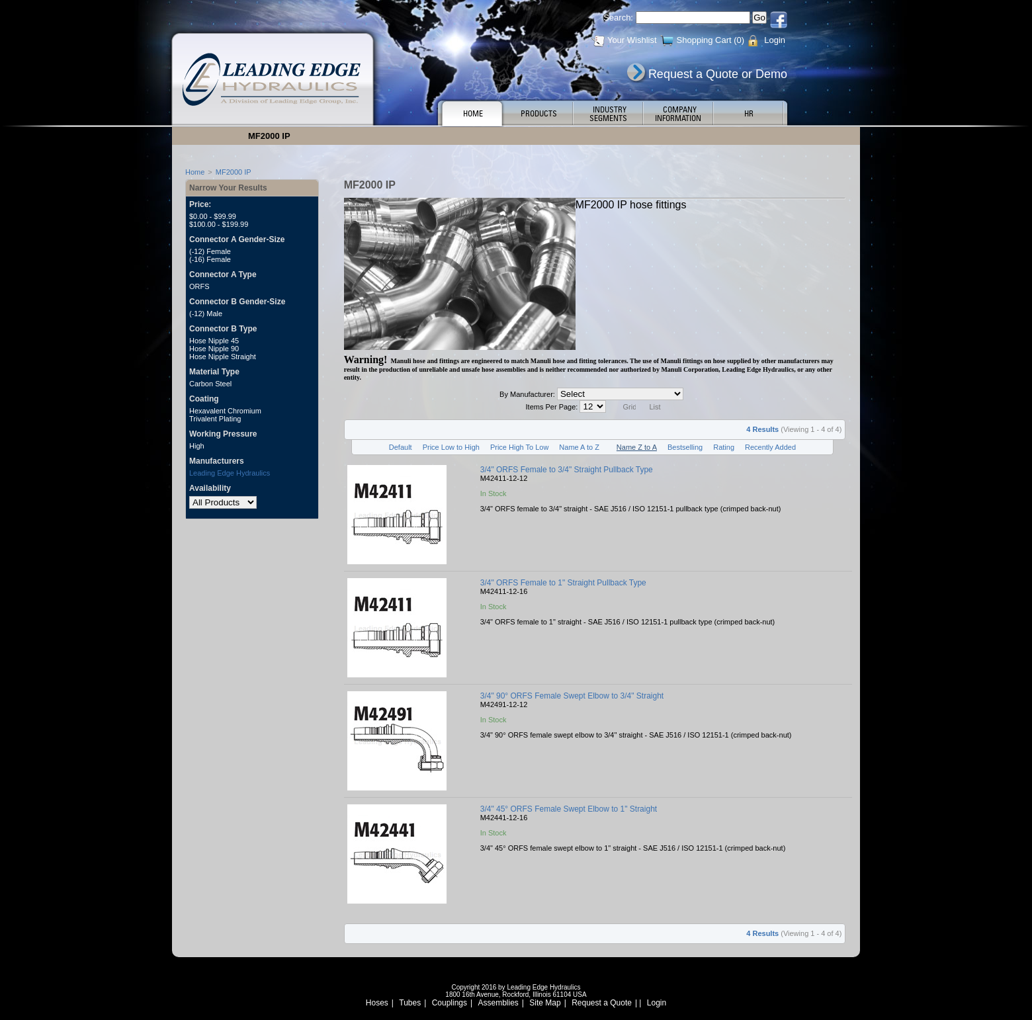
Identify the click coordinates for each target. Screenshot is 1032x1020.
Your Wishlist (632, 40)
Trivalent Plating (215, 419)
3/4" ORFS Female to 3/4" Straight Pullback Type (566, 469)
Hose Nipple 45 (214, 341)
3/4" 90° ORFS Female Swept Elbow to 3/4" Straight (572, 696)
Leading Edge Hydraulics (229, 473)
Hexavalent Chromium (225, 411)
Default (400, 447)
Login (774, 40)
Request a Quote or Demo (717, 74)
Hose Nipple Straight (222, 357)
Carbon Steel (210, 384)
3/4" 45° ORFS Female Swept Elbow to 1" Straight (568, 809)
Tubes (410, 1002)
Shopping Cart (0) (711, 40)
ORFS (199, 286)
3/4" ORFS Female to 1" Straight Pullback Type (563, 582)
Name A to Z (579, 447)
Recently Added (770, 447)
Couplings (449, 1002)
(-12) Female (210, 251)
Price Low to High (451, 447)
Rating (723, 447)
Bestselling (685, 447)
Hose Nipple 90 (214, 349)
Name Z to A (637, 447)
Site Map (544, 1002)
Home (194, 172)
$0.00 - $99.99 (212, 216)
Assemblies (498, 1002)
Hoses (377, 1002)
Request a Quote (602, 1002)
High (196, 446)
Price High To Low (519, 447)
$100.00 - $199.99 (218, 224)
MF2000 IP (233, 172)
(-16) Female (210, 259)
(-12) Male (205, 314)
